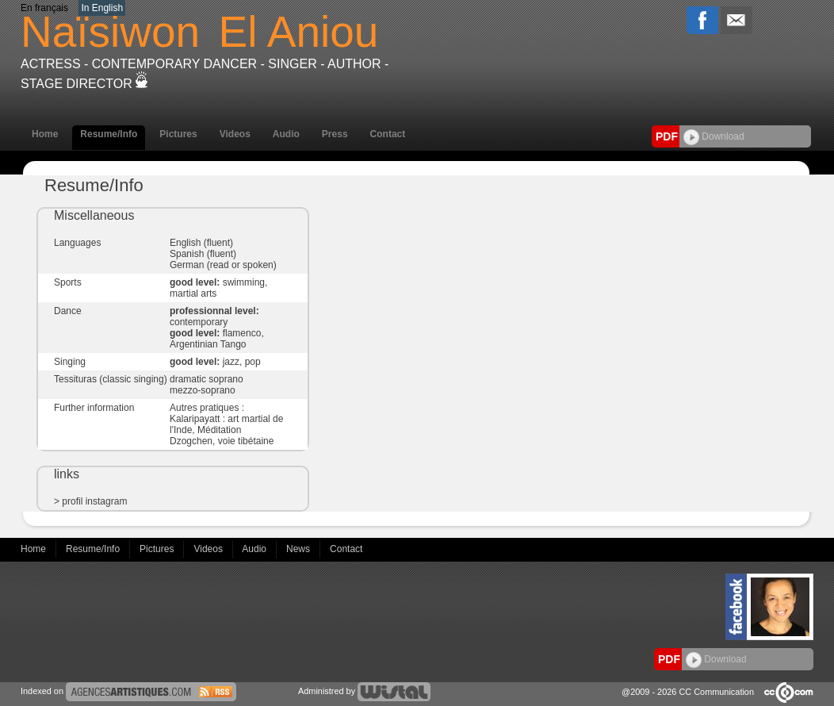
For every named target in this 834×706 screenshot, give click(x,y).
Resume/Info (108, 134)
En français (44, 7)
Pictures (178, 134)
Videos (235, 134)
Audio (286, 134)
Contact (388, 134)
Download (713, 136)
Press (335, 134)
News (299, 548)
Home (45, 134)
